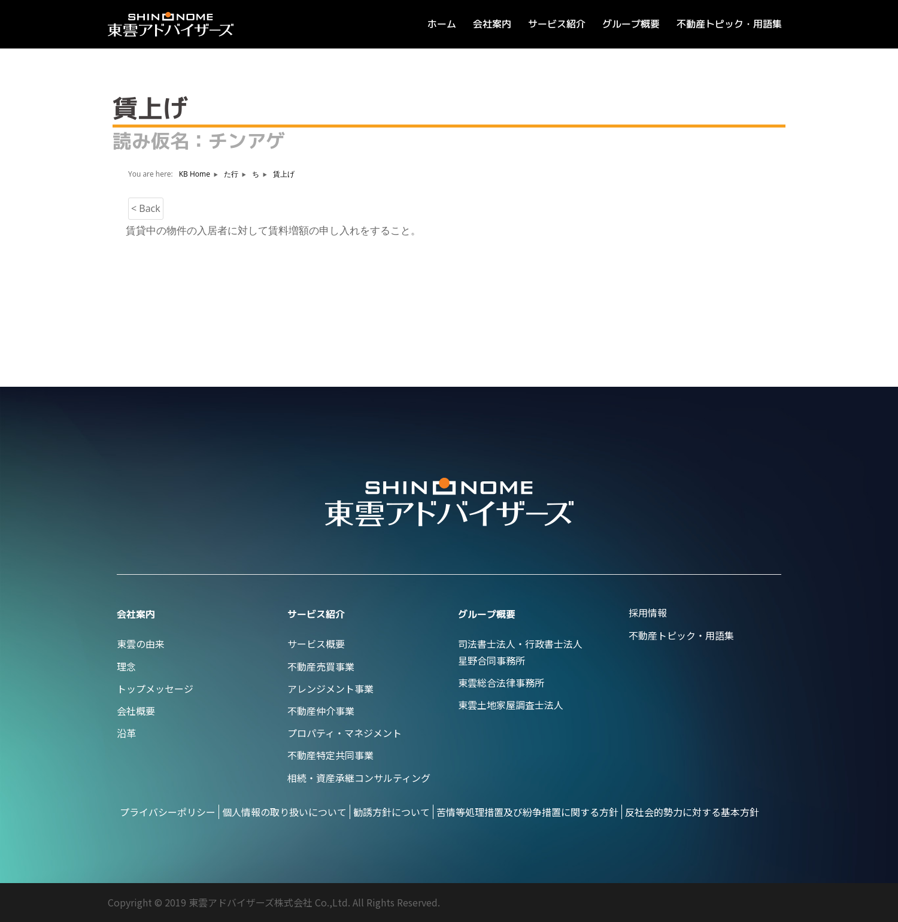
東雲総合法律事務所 (501, 682)
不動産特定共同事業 (330, 755)
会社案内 (492, 24)
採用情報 (648, 612)
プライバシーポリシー (168, 812)
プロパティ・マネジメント (344, 733)
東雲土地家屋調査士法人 (510, 704)
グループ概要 (631, 24)
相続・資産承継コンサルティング (358, 778)
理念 (126, 666)
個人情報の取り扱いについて (284, 812)
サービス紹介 (556, 24)
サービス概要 (316, 643)
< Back (145, 208)
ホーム (441, 24)
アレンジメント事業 (330, 688)
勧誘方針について (391, 812)
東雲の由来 (141, 643)
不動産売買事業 (320, 666)
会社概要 (136, 710)
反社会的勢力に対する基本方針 (692, 812)
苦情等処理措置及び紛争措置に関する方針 (527, 812)
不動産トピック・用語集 (729, 24)
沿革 (126, 733)
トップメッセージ (155, 688)
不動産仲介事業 (320, 710)
